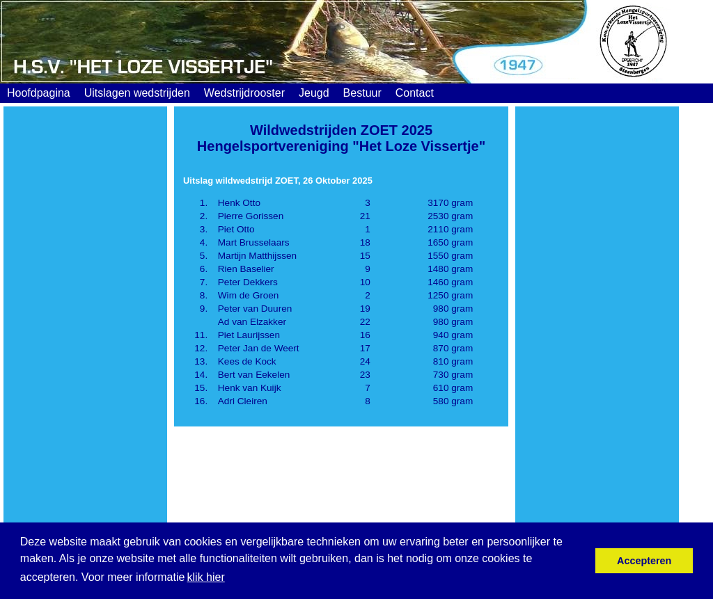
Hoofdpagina (38, 93)
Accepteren (644, 560)
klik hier (206, 577)
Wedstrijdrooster (244, 93)
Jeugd (314, 93)
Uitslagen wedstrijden (137, 93)
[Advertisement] (85, 332)
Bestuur (362, 93)
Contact (414, 93)
